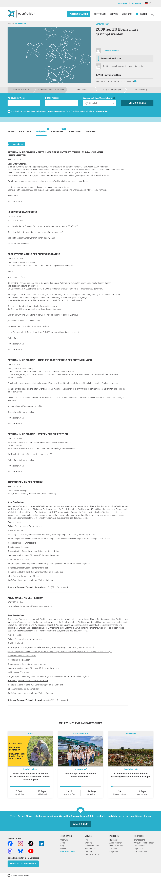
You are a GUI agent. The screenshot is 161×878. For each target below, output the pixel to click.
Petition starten (79, 14)
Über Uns (127, 14)
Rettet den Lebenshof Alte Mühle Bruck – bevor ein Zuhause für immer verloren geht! (30, 776)
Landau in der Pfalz (80, 733)
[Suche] (152, 14)
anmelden (136, 3)
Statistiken (90, 131)
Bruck (30, 733)
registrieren (122, 3)
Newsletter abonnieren (23, 864)
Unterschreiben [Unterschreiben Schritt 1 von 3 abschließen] (137, 103)
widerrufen (103, 111)
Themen (113, 848)
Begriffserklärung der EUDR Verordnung (34, 254)
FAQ (87, 840)
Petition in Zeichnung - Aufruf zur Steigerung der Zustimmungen (50, 360)
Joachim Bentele (111, 50)
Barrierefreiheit (140, 851)
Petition (11, 131)
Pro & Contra (25, 131)
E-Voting (88, 851)
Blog (62, 846)
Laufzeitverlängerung (22, 212)
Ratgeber (113, 840)
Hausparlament (92, 848)
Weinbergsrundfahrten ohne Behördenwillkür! (80, 775)
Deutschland (20, 24)
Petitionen (100, 14)
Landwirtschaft (102, 24)
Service (114, 14)
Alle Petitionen (115, 843)
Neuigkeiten (41, 130)
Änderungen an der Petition (25, 482)
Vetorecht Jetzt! (92, 854)
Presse (63, 848)
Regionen (113, 851)
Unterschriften (74, 131)
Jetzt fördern (80, 824)
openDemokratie (92, 846)
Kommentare (57, 130)
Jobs (62, 843)
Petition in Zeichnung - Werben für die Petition (38, 434)
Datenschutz (139, 846)
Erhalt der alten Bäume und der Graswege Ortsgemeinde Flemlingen (130, 775)
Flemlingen (131, 733)
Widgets (88, 843)
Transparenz (139, 840)
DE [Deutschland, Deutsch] (148, 3)
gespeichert (52, 111)
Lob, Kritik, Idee (67, 851)
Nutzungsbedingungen (144, 843)
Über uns (64, 840)
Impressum (139, 848)
